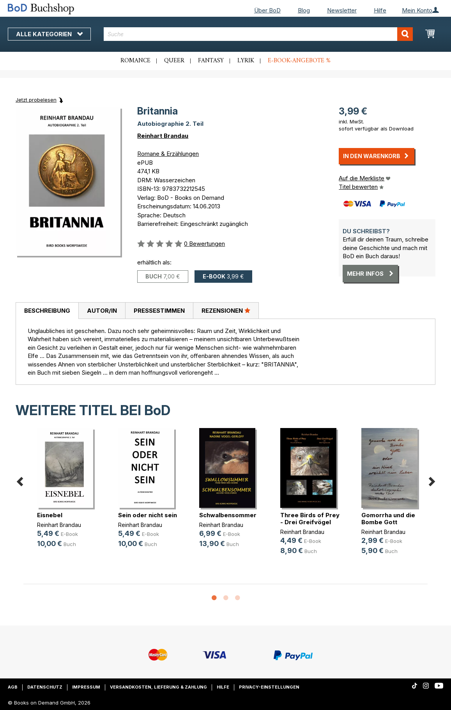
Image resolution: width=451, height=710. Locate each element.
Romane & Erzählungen (168, 153)
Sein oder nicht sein (147, 515)
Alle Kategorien (49, 34)
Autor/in (102, 310)
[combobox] (258, 34)
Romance (135, 60)
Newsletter (342, 10)
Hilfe (380, 10)
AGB (13, 687)
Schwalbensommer (227, 515)
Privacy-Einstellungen (269, 687)
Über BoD (267, 10)
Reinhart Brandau (162, 135)
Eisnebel (49, 515)
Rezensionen (226, 310)
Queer (174, 60)
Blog (304, 10)
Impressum (86, 687)
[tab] (47, 310)
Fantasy (211, 60)
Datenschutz (44, 687)
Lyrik (245, 60)
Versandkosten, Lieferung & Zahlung (158, 687)
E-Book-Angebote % (299, 60)
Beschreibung (47, 310)
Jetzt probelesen (36, 100)
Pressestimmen (159, 310)
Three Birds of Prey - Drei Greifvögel (310, 518)
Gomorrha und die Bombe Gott (388, 518)
